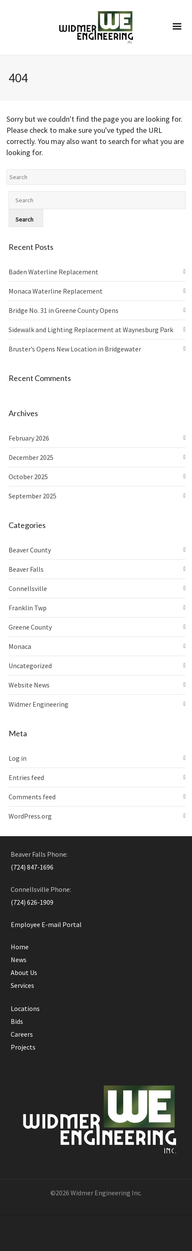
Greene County (30, 627)
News (19, 959)
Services (22, 985)
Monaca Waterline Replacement (56, 291)
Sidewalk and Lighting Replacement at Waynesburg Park (91, 329)
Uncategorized (30, 665)
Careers (22, 1034)
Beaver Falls (26, 569)
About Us (24, 972)
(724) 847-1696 (32, 867)
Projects (23, 1047)
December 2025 (31, 457)
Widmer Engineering (38, 704)
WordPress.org (30, 816)
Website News (29, 685)
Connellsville (28, 588)
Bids (17, 1021)
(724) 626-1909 (32, 902)
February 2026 (29, 438)
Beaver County (30, 550)
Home (20, 946)
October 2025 (28, 476)
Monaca (20, 646)
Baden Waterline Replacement (53, 271)
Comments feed (32, 796)
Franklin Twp (28, 607)
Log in (18, 758)
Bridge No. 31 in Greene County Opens (63, 310)
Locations (25, 1008)
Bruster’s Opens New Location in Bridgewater (75, 349)
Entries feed (26, 777)
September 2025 (32, 496)
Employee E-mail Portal (46, 924)
